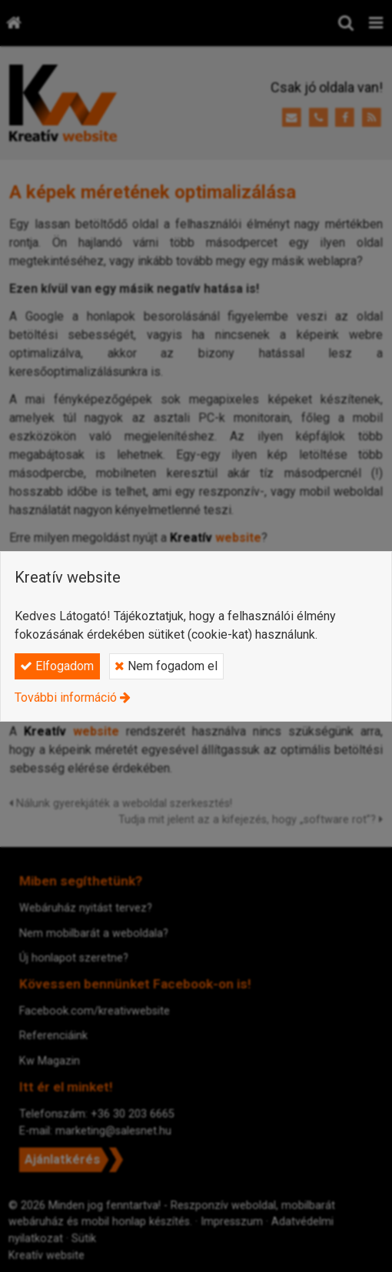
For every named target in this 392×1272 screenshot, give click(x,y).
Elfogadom (57, 666)
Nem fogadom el (166, 666)
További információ (66, 697)
